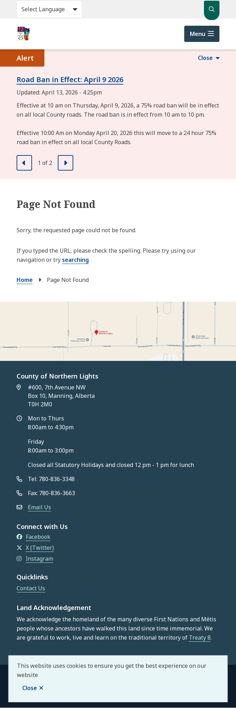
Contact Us (31, 588)
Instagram (35, 558)
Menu (197, 34)
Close (29, 688)
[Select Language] (49, 9)
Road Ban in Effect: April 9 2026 (70, 79)
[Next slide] (65, 163)
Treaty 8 (200, 637)
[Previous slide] (24, 163)
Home (25, 280)
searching (75, 260)
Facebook (33, 537)
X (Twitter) (35, 548)
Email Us (39, 507)
